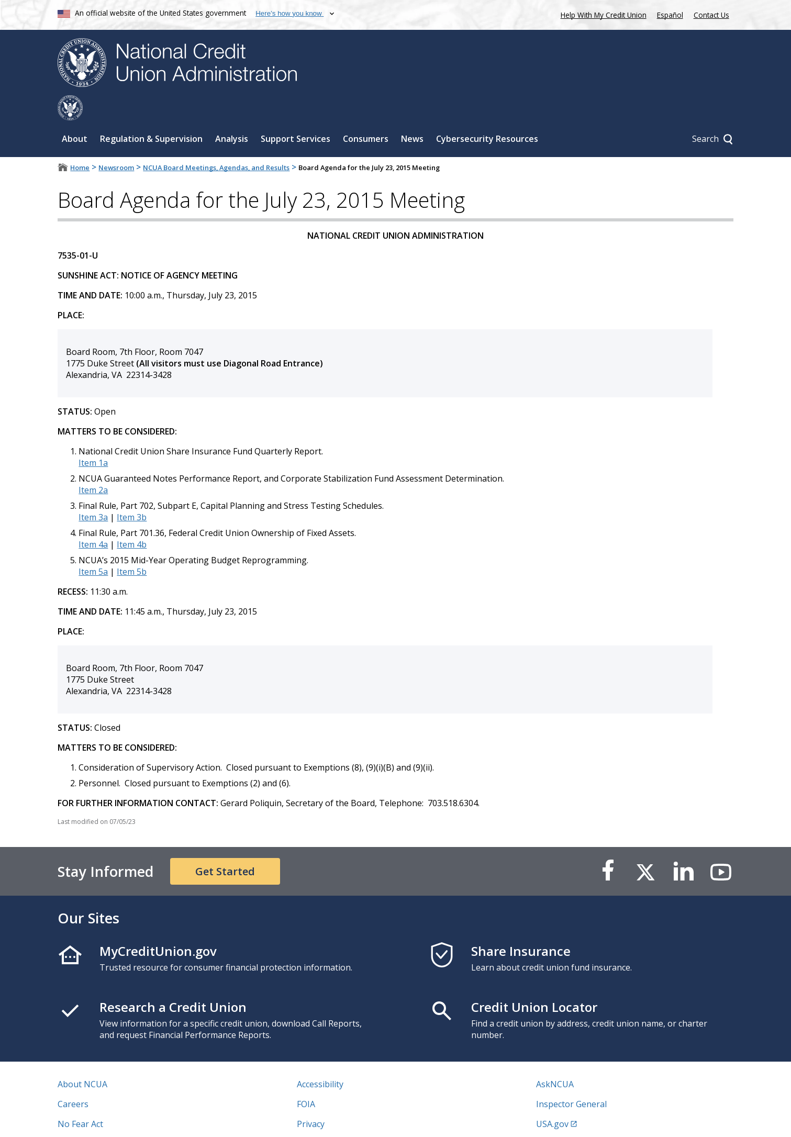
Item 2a (93, 465)
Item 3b (132, 492)
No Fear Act (80, 1099)
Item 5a (93, 546)
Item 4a (93, 519)
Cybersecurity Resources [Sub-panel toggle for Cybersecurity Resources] (487, 113)
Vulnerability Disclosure (104, 1118)
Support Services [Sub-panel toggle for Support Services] (295, 113)
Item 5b (132, 546)
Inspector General (571, 1079)
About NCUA (82, 1059)
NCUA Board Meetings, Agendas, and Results (216, 142)
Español (670, 15)
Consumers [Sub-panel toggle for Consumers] (365, 113)
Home (80, 142)
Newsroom (116, 142)
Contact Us (711, 15)
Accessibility (320, 1059)
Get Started (225, 846)
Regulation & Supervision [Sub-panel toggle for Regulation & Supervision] (151, 113)
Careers (73, 1079)
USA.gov (552, 1099)
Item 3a (93, 492)
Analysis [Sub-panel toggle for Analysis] (231, 113)
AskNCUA (555, 1059)
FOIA (306, 1079)
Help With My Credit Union (601, 14)
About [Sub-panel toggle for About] (74, 113)
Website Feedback (332, 1118)
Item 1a (93, 437)
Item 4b (132, 519)
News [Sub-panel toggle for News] (412, 113)
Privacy (311, 1099)
